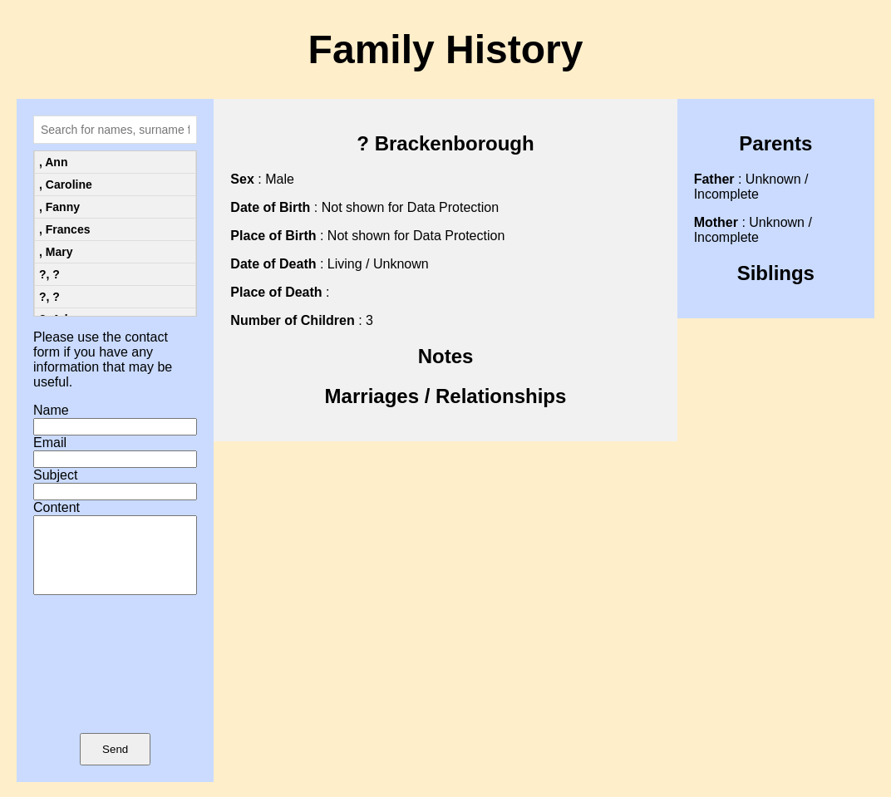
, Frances (64, 229)
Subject (55, 475)
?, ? (49, 274)
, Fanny (59, 207)
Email (49, 442)
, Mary (55, 251)
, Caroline (65, 184)
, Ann (53, 162)
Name (51, 410)
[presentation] (115, 688)
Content (56, 507)
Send (115, 764)
